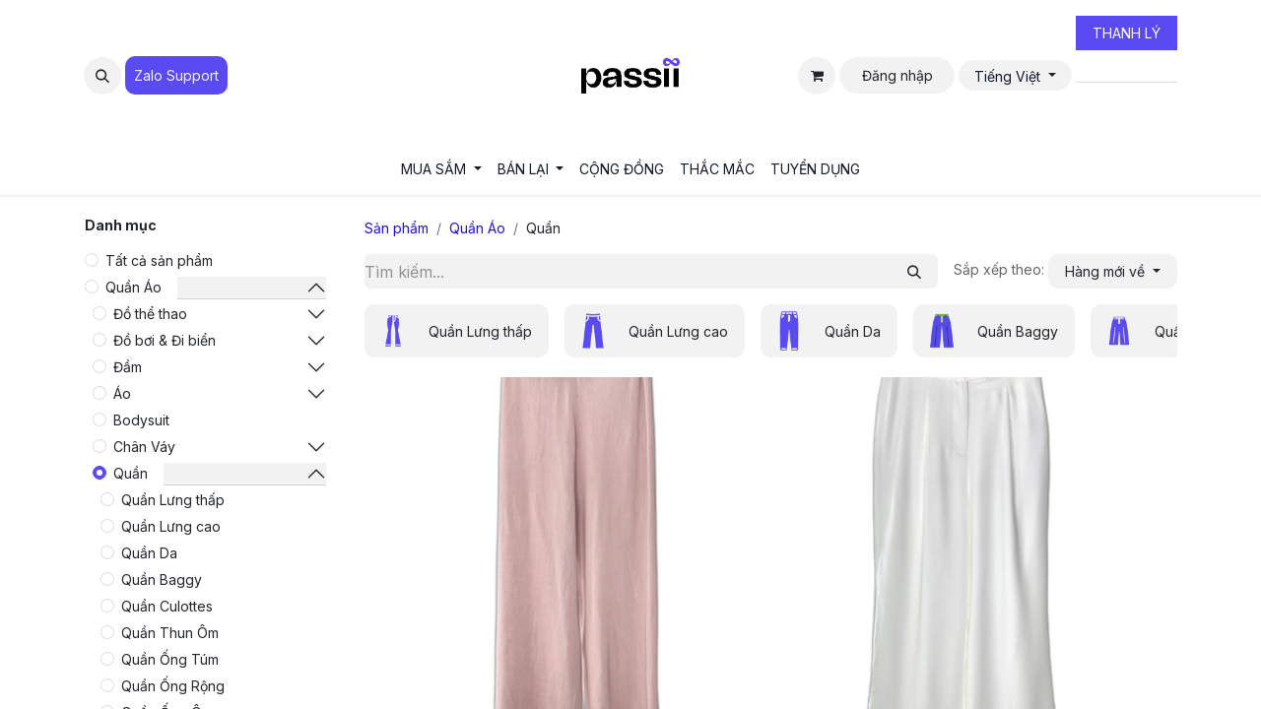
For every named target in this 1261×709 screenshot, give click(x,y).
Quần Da (149, 553)
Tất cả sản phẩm (159, 260)
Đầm (127, 366)
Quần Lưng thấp (173, 499)
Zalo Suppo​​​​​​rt (176, 75)
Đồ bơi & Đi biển (164, 340)
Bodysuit (141, 420)
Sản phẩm (397, 228)
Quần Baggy (161, 579)
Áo (122, 393)
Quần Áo (133, 287)
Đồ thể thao (150, 313)
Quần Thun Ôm (170, 632)
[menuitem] (441, 169)
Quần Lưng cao (171, 526)
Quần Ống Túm (170, 659)
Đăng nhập (897, 75)
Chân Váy (144, 446)
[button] (102, 76)
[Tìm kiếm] (914, 271)
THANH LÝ (1127, 33)
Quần (130, 473)
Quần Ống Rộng (173, 685)
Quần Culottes (167, 606)
